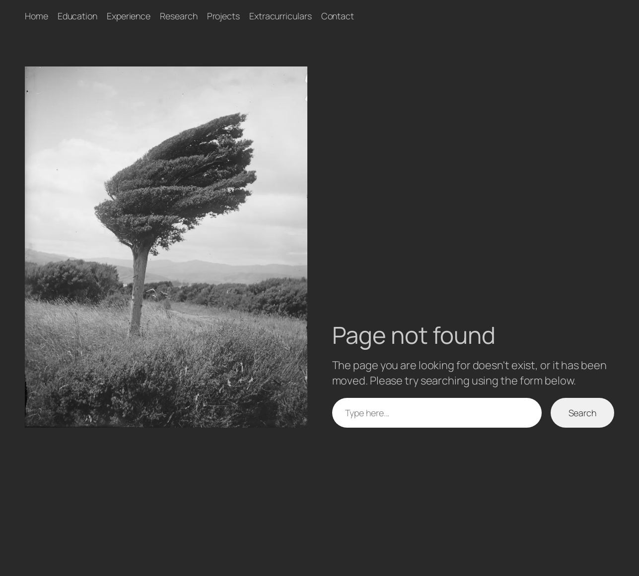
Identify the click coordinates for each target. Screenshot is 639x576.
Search (582, 413)
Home (36, 16)
